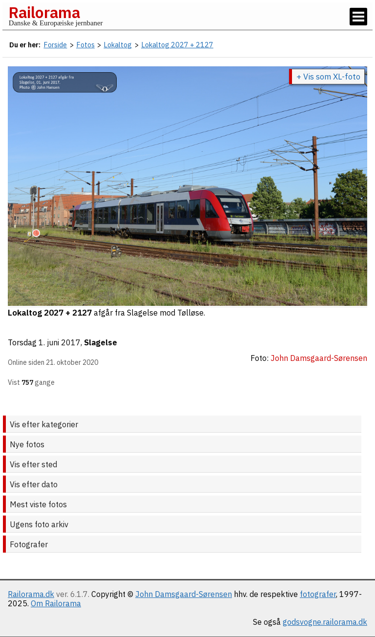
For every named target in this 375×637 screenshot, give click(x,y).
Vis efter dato (34, 484)
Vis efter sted (33, 464)
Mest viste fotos (38, 504)
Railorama (44, 12)
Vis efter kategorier (44, 424)
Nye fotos (27, 444)
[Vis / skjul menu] (358, 16)
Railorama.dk (31, 594)
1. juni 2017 (60, 342)
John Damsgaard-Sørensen (183, 594)
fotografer (318, 594)
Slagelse (100, 342)
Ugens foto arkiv (39, 524)
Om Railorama (56, 603)
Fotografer (29, 544)
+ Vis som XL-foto (328, 76)
